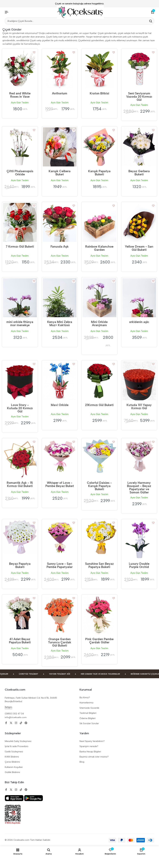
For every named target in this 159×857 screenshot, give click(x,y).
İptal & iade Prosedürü (16, 746)
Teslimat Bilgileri (88, 713)
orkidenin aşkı (139, 322)
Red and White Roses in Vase (20, 95)
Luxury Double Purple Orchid (139, 565)
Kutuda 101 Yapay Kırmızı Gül (139, 406)
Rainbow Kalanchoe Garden (99, 248)
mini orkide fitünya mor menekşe (19, 323)
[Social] (6, 723)
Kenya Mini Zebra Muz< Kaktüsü (59, 323)
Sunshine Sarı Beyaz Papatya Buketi (99, 565)
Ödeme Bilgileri (87, 718)
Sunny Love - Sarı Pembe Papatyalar (60, 565)
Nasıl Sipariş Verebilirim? (92, 741)
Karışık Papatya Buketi (99, 172)
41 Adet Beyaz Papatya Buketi (20, 640)
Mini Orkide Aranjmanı (99, 323)
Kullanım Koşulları (14, 767)
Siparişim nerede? (89, 746)
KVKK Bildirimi (12, 756)
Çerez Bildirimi (12, 761)
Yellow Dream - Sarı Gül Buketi (139, 248)
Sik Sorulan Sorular (89, 723)
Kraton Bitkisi (99, 93)
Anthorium (59, 93)
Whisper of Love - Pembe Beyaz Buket (59, 484)
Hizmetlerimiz (86, 702)
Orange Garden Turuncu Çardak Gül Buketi (59, 642)
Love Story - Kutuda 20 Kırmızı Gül (20, 408)
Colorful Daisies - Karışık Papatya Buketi (99, 486)
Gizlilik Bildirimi (12, 772)
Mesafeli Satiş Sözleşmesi (18, 741)
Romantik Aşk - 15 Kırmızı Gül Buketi (20, 484)
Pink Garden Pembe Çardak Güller (99, 640)
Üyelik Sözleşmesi (14, 751)
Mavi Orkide (59, 405)
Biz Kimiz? (85, 697)
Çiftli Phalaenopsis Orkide (20, 172)
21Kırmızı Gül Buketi (99, 405)
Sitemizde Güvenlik (89, 708)
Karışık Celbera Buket (60, 172)
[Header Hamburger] (6, 12)
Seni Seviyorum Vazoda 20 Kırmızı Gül (139, 97)
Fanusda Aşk (60, 246)
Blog (82, 761)
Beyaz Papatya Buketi (20, 565)
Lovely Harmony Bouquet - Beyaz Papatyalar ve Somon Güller (139, 487)
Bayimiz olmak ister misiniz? (94, 756)
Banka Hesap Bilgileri (90, 751)
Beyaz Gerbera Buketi (139, 172)
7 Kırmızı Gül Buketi (20, 246)
